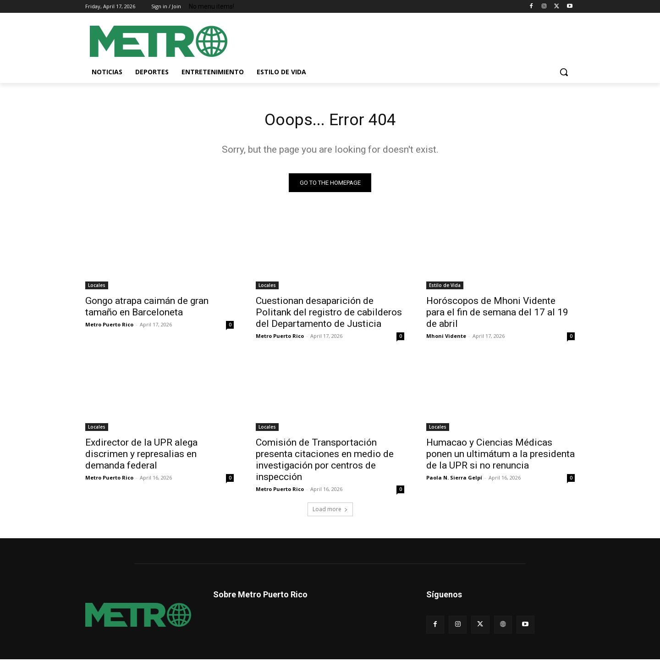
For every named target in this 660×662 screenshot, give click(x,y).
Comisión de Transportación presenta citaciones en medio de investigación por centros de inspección (325, 462)
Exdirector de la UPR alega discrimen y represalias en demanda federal (141, 457)
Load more (330, 512)
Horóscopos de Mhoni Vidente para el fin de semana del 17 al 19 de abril (497, 315)
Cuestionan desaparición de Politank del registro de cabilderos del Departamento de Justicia (329, 315)
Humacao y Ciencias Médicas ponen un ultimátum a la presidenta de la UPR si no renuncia (500, 457)
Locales (96, 288)
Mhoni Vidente (446, 338)
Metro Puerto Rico (109, 327)
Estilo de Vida (445, 288)
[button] (564, 72)
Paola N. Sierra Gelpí (454, 480)
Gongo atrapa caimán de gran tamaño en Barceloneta (147, 309)
